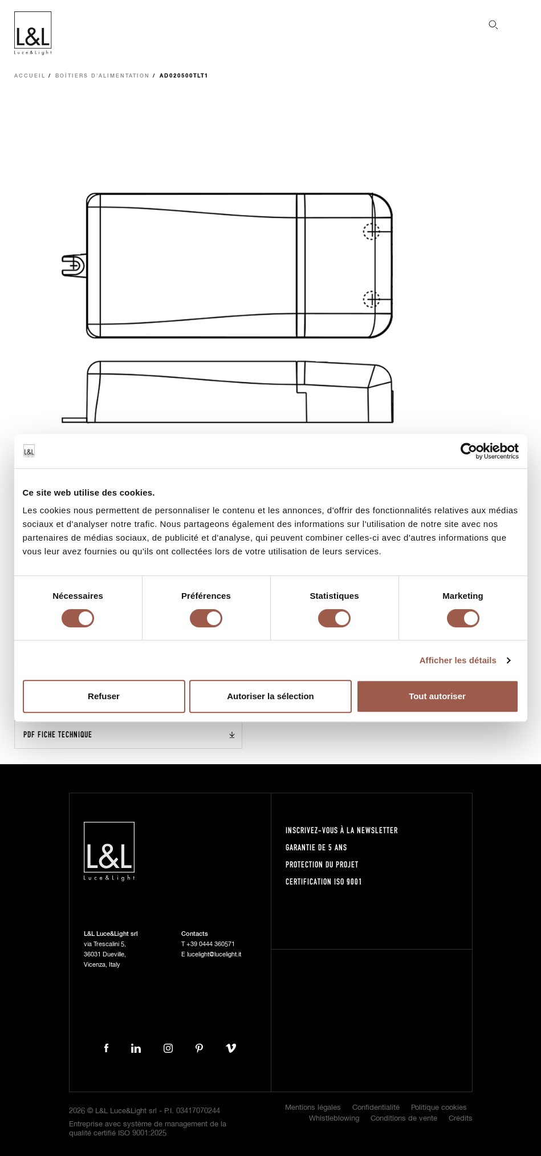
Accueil (30, 76)
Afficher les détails (458, 660)
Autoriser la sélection (270, 696)
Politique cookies (439, 1108)
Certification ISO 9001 (324, 881)
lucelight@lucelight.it (214, 954)
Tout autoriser (437, 696)
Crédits (461, 1118)
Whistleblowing (334, 1118)
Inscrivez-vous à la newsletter (342, 830)
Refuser (104, 696)
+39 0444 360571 (210, 944)
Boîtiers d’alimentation (102, 76)
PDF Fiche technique (57, 734)
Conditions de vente (404, 1118)
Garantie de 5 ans (316, 847)
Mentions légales (313, 1108)
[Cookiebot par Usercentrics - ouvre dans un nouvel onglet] (469, 451)
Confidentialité (376, 1108)
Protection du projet (322, 864)
